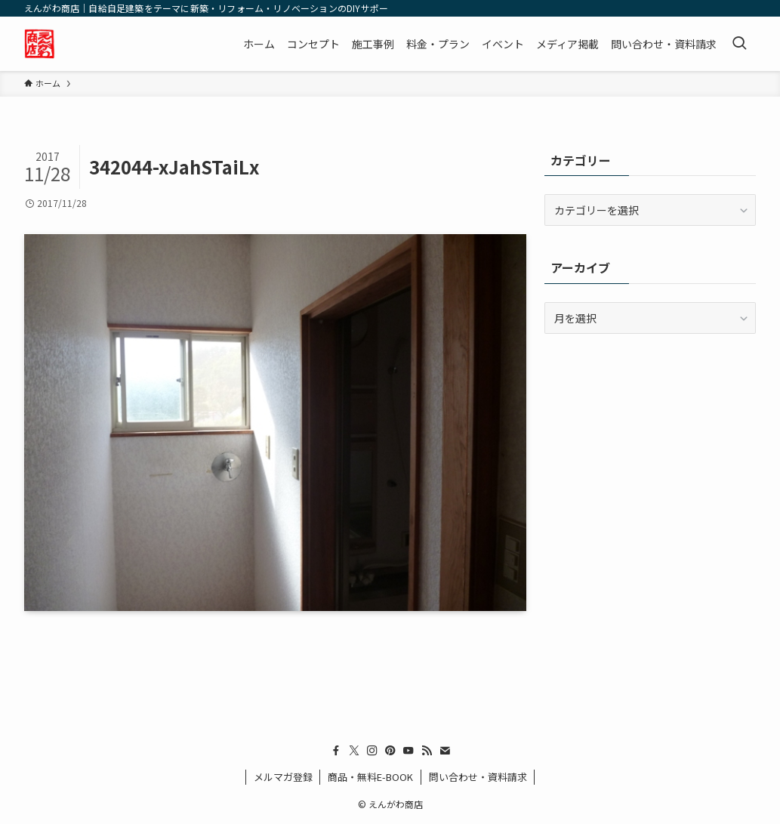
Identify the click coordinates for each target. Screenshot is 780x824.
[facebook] (336, 751)
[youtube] (408, 751)
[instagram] (372, 751)
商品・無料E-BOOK (370, 777)
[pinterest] (390, 751)
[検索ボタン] (739, 44)
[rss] (426, 751)
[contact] (445, 751)
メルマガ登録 (283, 777)
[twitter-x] (354, 751)
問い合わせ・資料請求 (478, 777)
